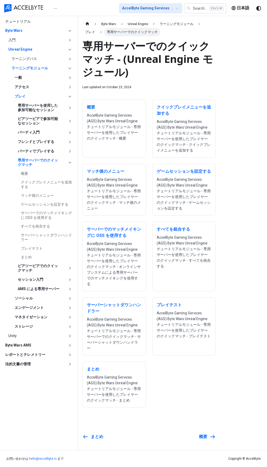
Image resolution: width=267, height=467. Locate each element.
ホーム (59, 8)
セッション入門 (30, 279)
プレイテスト (32, 248)
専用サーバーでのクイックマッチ (38, 162)
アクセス (22, 87)
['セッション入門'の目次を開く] (70, 280)
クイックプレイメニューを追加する (46, 184)
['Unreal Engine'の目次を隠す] (70, 49)
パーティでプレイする (36, 151)
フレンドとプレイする (36, 142)
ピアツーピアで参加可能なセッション (38, 121)
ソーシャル (24, 298)
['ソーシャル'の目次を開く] (70, 298)
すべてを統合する (35, 226)
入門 (12, 40)
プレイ (20, 96)
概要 (24, 173)
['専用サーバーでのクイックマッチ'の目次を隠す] (70, 163)
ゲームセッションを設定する (44, 204)
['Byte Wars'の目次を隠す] (70, 31)
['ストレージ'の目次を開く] (70, 326)
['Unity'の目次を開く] (70, 336)
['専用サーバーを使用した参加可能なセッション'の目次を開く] (70, 108)
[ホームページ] (87, 24)
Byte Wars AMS (18, 345)
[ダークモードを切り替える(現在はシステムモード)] (258, 8)
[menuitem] (59, 8)
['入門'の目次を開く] (70, 40)
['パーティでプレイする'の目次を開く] (70, 151)
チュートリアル (18, 21)
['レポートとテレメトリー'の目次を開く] (70, 355)
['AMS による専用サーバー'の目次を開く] (70, 289)
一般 (18, 77)
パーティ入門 (29, 132)
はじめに (80, 8)
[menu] (80, 8)
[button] (205, 8)
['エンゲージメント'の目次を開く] (70, 308)
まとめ (26, 257)
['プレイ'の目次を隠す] (70, 96)
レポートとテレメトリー (25, 354)
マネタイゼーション (31, 317)
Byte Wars (13, 30)
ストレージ (24, 326)
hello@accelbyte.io (43, 458)
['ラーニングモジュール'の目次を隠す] (70, 68)
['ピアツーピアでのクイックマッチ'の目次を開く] (70, 268)
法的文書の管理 (18, 364)
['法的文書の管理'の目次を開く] (70, 364)
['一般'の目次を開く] (70, 78)
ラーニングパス (24, 59)
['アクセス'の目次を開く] (70, 87)
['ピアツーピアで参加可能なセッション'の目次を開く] (70, 121)
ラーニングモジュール (29, 68)
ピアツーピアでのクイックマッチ (38, 268)
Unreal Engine (20, 49)
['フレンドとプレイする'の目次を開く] (70, 142)
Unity (12, 336)
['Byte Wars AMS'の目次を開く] (70, 345)
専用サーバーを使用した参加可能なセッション (38, 107)
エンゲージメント (29, 308)
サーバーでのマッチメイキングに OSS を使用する (46, 215)
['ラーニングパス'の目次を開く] (70, 59)
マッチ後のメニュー (37, 195)
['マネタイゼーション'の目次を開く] (70, 317)
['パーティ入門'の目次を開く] (70, 132)
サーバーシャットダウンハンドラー (46, 237)
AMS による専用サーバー (38, 289)
